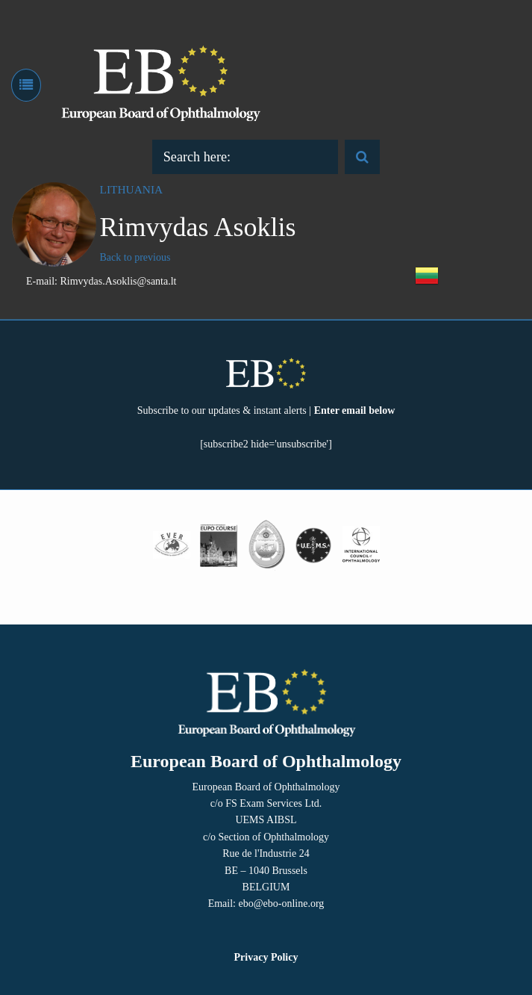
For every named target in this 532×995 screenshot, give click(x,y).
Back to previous (135, 257)
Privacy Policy (266, 957)
